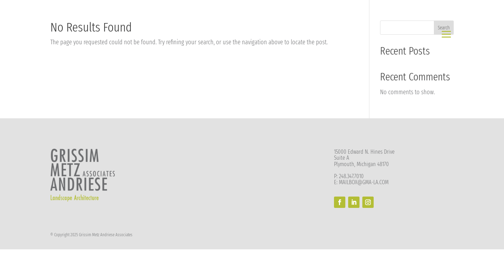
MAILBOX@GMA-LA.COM (364, 182)
